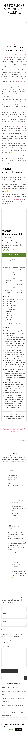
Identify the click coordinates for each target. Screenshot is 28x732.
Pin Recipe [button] (14, 260)
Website (3, 621)
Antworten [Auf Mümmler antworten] (15, 502)
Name (3, 605)
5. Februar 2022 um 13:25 (17, 564)
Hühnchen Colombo (19, 126)
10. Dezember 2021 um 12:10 (18, 500)
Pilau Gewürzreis (17, 199)
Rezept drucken (14, 255)
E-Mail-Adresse (5, 613)
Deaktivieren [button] (10, 729)
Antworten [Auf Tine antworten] (11, 528)
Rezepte (14, 44)
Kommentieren (5, 646)
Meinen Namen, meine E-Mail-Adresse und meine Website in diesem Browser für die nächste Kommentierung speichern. (12, 634)
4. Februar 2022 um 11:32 (13, 526)
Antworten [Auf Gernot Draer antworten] (11, 479)
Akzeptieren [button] (19, 729)
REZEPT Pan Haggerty (8, 687)
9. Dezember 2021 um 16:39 (13, 477)
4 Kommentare (22, 440)
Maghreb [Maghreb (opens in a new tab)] (19, 81)
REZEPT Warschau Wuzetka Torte (12, 705)
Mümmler (6, 440)
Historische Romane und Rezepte (14, 9)
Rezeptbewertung (6, 640)
